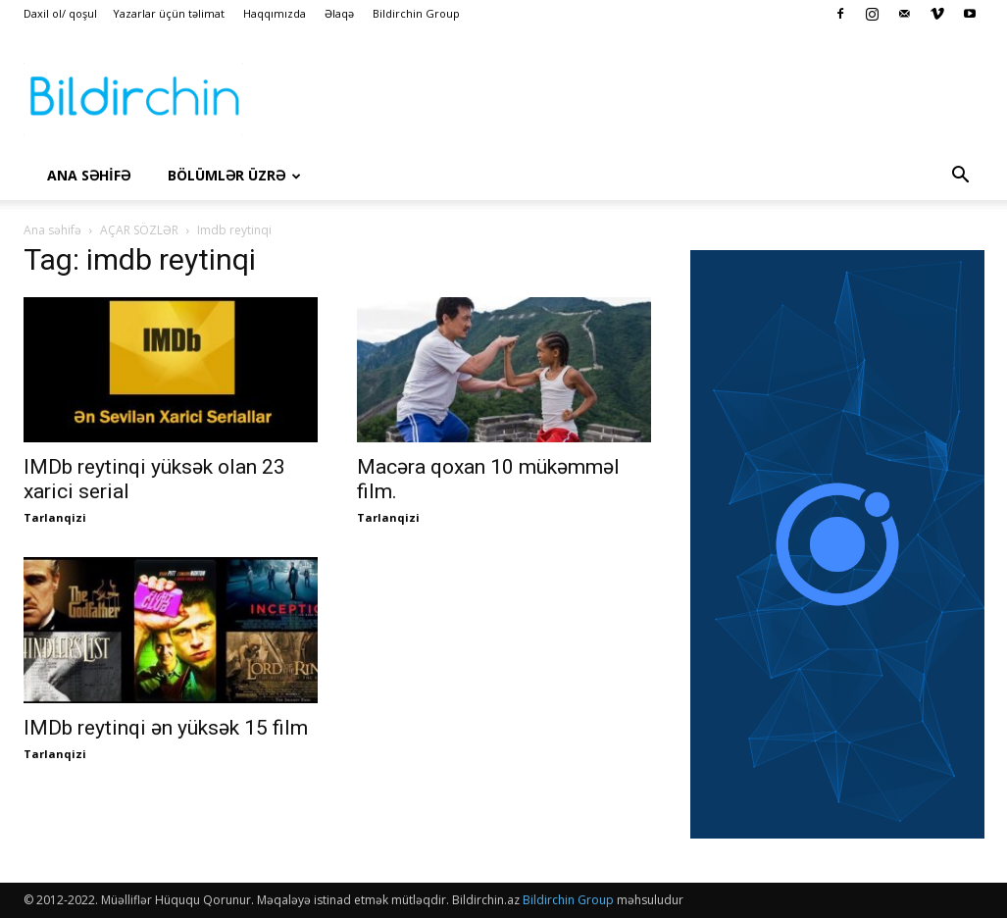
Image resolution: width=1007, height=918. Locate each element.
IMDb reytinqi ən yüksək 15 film (166, 728)
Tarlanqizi (55, 517)
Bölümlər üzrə (234, 175)
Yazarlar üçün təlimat (169, 13)
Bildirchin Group (416, 13)
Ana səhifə (52, 230)
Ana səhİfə (88, 175)
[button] (960, 176)
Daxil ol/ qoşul (60, 13)
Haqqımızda (274, 13)
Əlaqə (339, 13)
